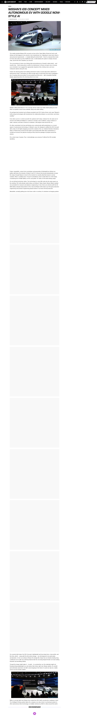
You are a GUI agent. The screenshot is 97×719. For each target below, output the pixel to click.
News (20, 1)
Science (55, 1)
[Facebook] (75, 2)
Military (48, 1)
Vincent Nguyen (13, 19)
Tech (25, 1)
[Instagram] (77, 2)
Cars (30, 1)
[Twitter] (80, 2)
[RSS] (85, 2)
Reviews (67, 1)
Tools (61, 1)
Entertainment (39, 1)
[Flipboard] (82, 2)
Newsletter (91, 2)
